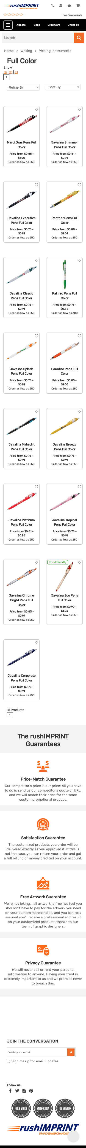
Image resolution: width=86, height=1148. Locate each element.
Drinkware (53, 24)
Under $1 (73, 24)
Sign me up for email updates (34, 1061)
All (16, 72)
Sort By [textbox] (55, 87)
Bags (37, 24)
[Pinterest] (31, 1091)
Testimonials (72, 15)
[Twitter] (17, 1091)
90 (10, 72)
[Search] (38, 38)
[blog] (24, 1091)
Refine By (23, 87)
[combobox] (63, 87)
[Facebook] (10, 1091)
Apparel (21, 24)
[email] (37, 1052)
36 (5, 72)
